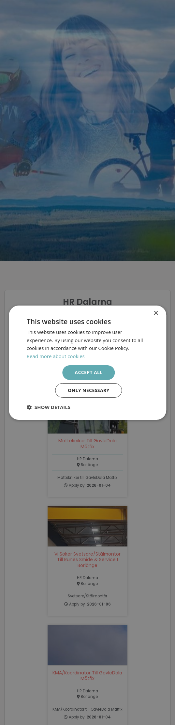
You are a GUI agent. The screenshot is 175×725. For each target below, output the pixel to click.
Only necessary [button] (88, 390)
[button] (48, 407)
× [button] (155, 312)
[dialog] (87, 362)
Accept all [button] (88, 372)
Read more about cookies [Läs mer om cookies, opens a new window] (56, 356)
